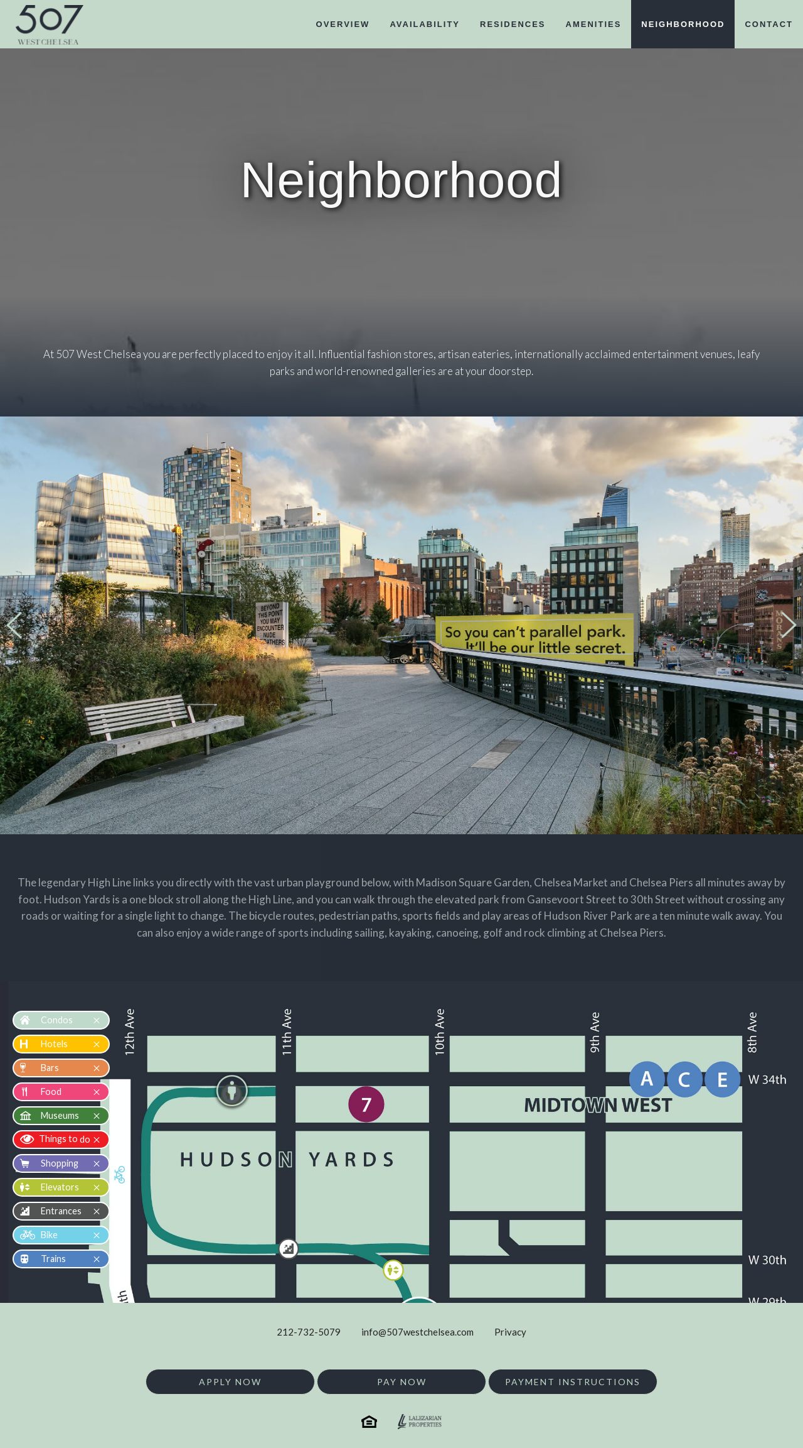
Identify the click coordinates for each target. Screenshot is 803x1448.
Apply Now (230, 1381)
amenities (594, 24)
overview (343, 24)
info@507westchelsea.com (417, 1331)
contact (769, 24)
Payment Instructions (573, 1381)
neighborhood (683, 24)
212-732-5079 (309, 1331)
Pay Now (402, 1381)
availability (425, 24)
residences (513, 24)
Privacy (510, 1331)
